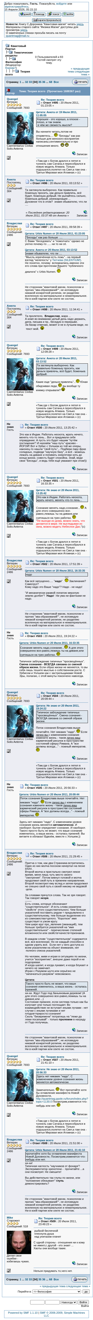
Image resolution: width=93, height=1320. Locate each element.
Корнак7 (10, 67)
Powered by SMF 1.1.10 (23, 1312)
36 (43, 82)
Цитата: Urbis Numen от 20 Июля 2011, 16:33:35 (55, 570)
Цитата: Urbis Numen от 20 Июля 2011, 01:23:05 (55, 233)
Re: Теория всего (52, 99)
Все (56, 82)
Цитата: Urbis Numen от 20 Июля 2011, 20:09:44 (49, 794)
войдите (61, 3)
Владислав (14, 223)
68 (50, 82)
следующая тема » (82, 73)
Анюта (11, 179)
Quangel (12, 99)
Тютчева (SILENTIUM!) (66, 260)
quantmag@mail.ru (17, 35)
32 (26, 82)
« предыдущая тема (52, 1286)
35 (40, 82)
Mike (10, 1217)
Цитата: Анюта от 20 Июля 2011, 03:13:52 (51, 249)
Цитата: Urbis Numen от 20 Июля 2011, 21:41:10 (55, 1150)
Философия (13, 62)
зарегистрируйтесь (16, 6)
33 (30, 82)
